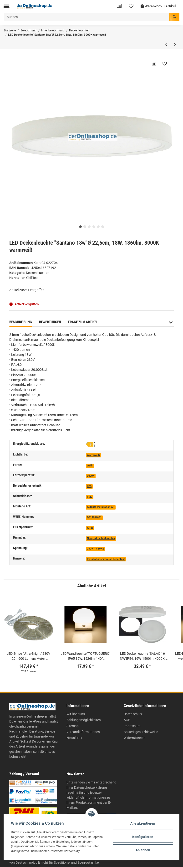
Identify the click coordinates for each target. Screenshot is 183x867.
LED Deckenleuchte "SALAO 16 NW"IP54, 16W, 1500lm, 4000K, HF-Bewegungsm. (142, 656)
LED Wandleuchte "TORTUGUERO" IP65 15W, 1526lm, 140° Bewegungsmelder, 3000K (85, 656)
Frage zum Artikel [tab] (83, 322)
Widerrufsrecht (135, 738)
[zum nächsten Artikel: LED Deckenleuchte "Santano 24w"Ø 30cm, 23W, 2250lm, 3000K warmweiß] (175, 44)
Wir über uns (75, 714)
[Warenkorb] (158, 6)
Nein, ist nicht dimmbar (101, 538)
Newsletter (74, 738)
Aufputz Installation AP (100, 507)
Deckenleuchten (37, 273)
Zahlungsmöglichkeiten (83, 720)
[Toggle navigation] (6, 6)
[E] (90, 444)
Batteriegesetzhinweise (141, 732)
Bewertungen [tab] (50, 322)
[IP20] (89, 496)
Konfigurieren (142, 837)
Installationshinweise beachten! (106, 559)
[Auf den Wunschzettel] (164, 63)
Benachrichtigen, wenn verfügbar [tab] (133, 322)
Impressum (132, 726)
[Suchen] (87, 17)
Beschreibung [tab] (20, 322)
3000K (90, 475)
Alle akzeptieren (142, 823)
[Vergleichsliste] (119, 6)
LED (89, 486)
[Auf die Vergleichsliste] (153, 63)
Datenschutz (133, 714)
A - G (90, 528)
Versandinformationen (83, 732)
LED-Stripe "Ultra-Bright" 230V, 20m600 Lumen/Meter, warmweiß (28, 656)
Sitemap (72, 726)
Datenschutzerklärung (90, 787)
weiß (90, 465)
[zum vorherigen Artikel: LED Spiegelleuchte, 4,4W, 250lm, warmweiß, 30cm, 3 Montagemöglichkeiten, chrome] (166, 44)
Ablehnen (143, 850)
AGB (127, 720)
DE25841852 (94, 517)
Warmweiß (93, 455)
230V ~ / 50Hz (95, 548)
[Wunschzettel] (131, 6)
